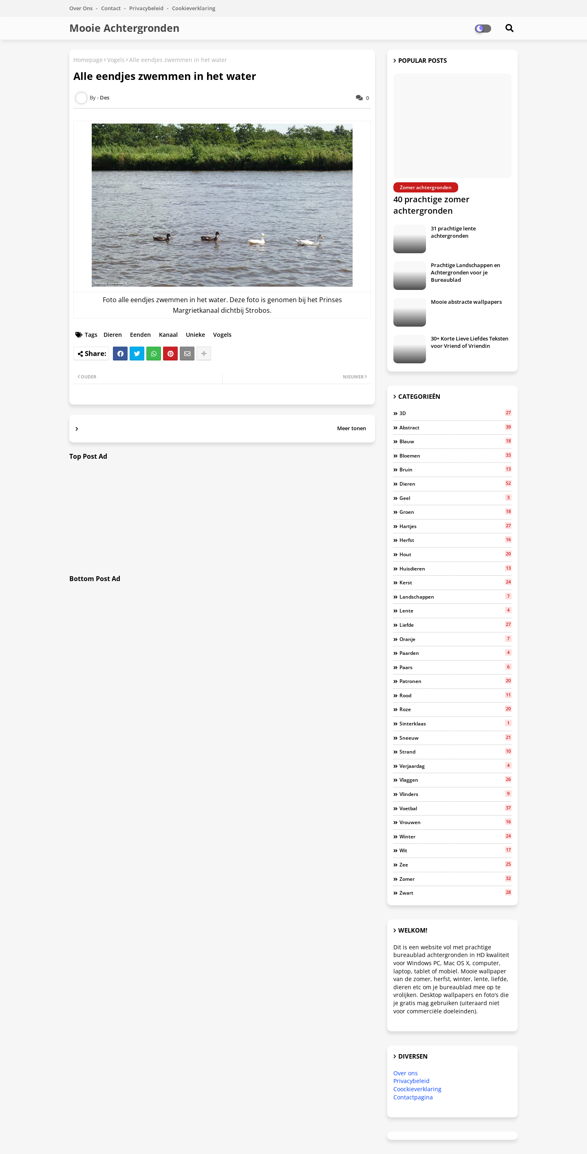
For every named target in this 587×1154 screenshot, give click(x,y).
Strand (455, 751)
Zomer (455, 878)
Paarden (455, 653)
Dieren (113, 334)
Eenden (140, 334)
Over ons (405, 1073)
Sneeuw (455, 737)
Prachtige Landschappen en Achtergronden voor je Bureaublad (465, 272)
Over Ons (81, 8)
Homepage (88, 60)
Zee (455, 864)
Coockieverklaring (417, 1089)
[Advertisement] (222, 518)
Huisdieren (455, 568)
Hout (455, 554)
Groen (455, 511)
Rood (455, 695)
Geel (455, 498)
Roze (455, 709)
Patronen (455, 681)
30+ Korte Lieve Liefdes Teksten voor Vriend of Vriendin (469, 342)
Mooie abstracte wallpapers (466, 301)
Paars (455, 667)
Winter (455, 836)
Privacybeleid (147, 8)
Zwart (455, 892)
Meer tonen (351, 428)
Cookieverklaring (193, 8)
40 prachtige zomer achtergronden (431, 205)
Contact (111, 8)
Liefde (455, 624)
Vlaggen (455, 779)
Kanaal (168, 334)
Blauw (455, 441)
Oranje (455, 639)
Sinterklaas (455, 723)
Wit (455, 850)
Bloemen (455, 455)
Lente (455, 610)
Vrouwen (455, 822)
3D (455, 413)
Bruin (455, 469)
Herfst (455, 540)
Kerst (455, 582)
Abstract (455, 427)
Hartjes (455, 526)
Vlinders (455, 794)
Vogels (116, 60)
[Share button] (203, 353)
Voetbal (455, 808)
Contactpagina (413, 1097)
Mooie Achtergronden (124, 28)
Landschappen (455, 596)
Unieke (195, 334)
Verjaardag (455, 765)
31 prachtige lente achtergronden (453, 232)
